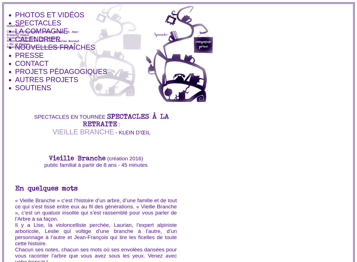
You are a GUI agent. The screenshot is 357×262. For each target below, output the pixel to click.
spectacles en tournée (69, 117)
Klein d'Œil (135, 132)
